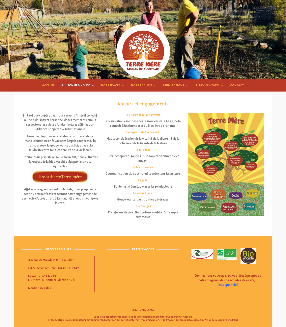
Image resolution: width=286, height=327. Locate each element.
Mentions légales (39, 288)
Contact (237, 85)
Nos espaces (111, 85)
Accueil (48, 85)
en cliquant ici (227, 285)
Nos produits (141, 85)
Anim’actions (173, 85)
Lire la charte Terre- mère (60, 177)
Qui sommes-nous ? (76, 85)
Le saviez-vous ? (207, 85)
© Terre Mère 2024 (143, 310)
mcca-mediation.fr (151, 320)
